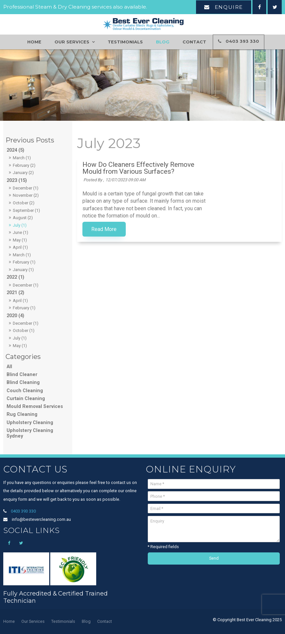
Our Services (72, 41)
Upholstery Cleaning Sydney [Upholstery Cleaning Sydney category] (30, 433)
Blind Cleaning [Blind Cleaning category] (23, 382)
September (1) (26, 210)
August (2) (23, 217)
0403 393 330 (242, 41)
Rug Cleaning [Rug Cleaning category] (22, 414)
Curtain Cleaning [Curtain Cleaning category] (26, 398)
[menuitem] (9, 621)
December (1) (25, 188)
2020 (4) (15, 315)
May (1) (20, 240)
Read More (169, 229)
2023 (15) (17, 180)
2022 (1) (15, 277)
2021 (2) (15, 292)
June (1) (20, 232)
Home (34, 41)
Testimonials (125, 41)
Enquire (229, 7)
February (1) (24, 262)
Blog (162, 41)
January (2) (23, 172)
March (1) (22, 157)
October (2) (23, 202)
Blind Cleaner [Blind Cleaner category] (22, 374)
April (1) (20, 247)
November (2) (26, 195)
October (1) (23, 330)
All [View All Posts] (9, 366)
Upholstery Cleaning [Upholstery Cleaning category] (30, 422)
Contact (194, 41)
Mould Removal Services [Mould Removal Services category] (35, 406)
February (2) (24, 165)
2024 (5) (15, 150)
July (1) (20, 225)
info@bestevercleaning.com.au (41, 519)
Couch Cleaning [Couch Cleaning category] (25, 390)
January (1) (23, 269)
